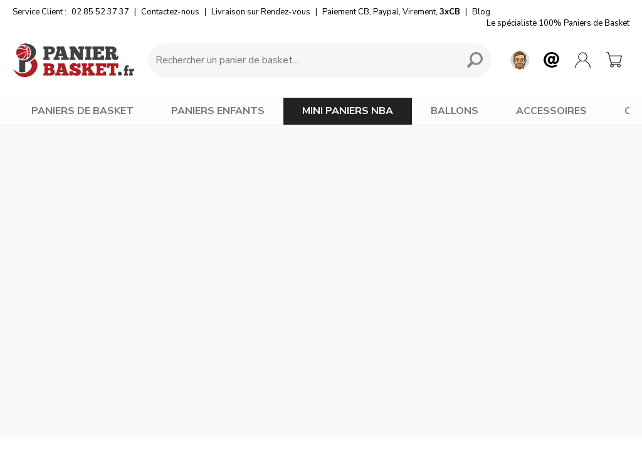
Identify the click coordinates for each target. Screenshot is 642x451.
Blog (481, 12)
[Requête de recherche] (301, 60)
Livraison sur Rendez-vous (260, 12)
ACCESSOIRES (551, 111)
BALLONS (454, 111)
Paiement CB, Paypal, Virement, (391, 12)
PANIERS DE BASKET (82, 111)
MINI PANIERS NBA (347, 111)
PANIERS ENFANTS (218, 111)
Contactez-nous (170, 12)
